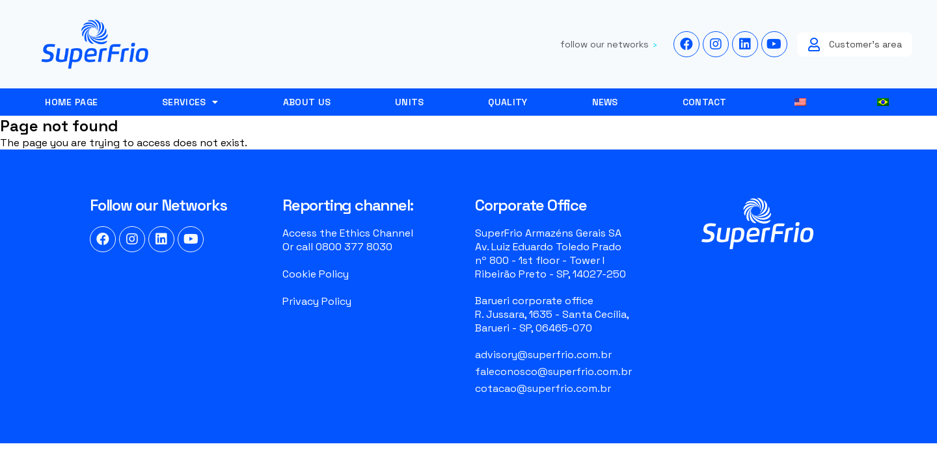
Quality (507, 102)
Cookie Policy (315, 274)
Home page (71, 102)
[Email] (565, 354)
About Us (307, 102)
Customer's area (865, 44)
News (605, 102)
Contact (705, 102)
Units (409, 102)
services (190, 102)
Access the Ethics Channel (347, 233)
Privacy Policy (316, 301)
